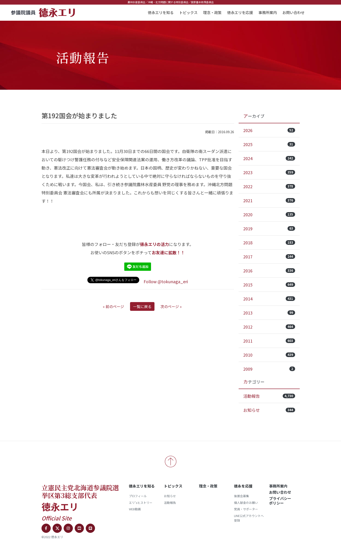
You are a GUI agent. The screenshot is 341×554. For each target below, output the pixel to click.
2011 (269, 341)
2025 (269, 144)
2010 (269, 355)
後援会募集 (241, 496)
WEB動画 (135, 509)
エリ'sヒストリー (140, 502)
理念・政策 (212, 12)
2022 (269, 186)
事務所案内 (267, 12)
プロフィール (138, 496)
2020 (269, 214)
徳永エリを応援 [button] (240, 12)
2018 (269, 242)
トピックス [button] (188, 12)
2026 (269, 130)
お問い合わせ (293, 12)
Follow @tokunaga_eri (166, 281)
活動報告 (269, 396)
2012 (269, 327)
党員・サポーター (246, 509)
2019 (269, 228)
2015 (269, 285)
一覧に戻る (142, 306)
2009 (269, 369)
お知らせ (269, 410)
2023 (269, 172)
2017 (269, 257)
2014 (269, 299)
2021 (269, 200)
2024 (269, 158)
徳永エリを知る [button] (161, 12)
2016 (269, 271)
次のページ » (171, 306)
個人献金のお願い (246, 502)
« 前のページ (113, 306)
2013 (269, 313)
